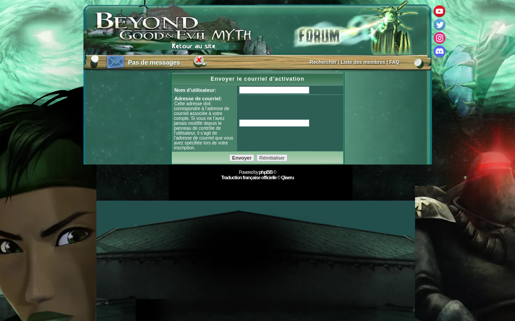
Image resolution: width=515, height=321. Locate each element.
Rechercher (323, 62)
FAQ (394, 62)
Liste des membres (363, 62)
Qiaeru (287, 177)
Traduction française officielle (248, 177)
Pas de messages (154, 62)
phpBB (266, 172)
